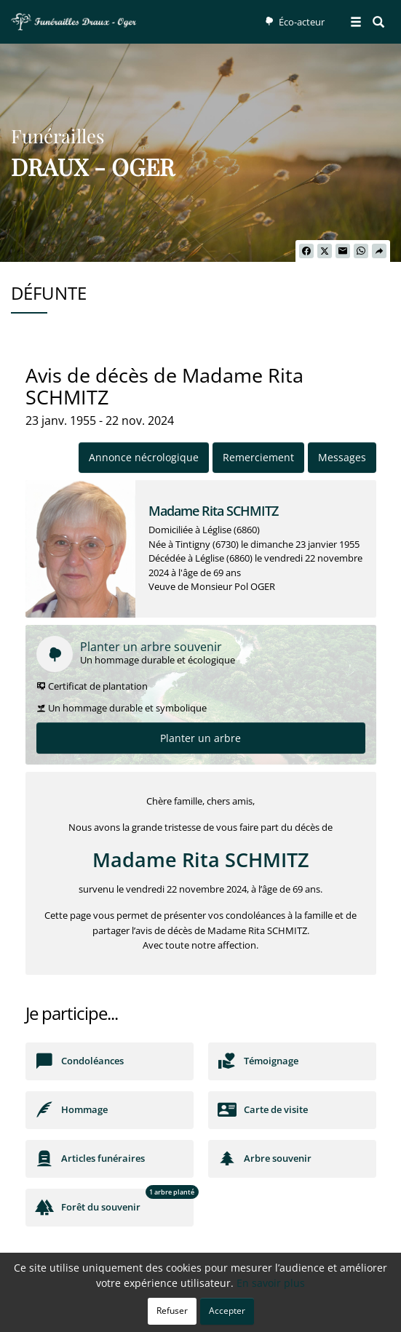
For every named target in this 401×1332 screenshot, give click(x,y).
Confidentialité (195, 1313)
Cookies (251, 1313)
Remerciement (258, 457)
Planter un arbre (200, 738)
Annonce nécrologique (144, 457)
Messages (342, 457)
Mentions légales (312, 1313)
